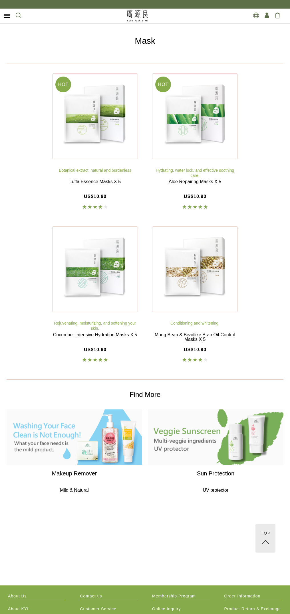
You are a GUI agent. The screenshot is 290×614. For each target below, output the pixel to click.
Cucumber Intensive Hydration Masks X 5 (95, 335)
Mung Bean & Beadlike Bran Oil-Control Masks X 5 (195, 337)
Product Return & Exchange (252, 609)
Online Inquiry (166, 609)
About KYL (19, 609)
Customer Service (98, 609)
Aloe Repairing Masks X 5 (195, 181)
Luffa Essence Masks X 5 (95, 181)
